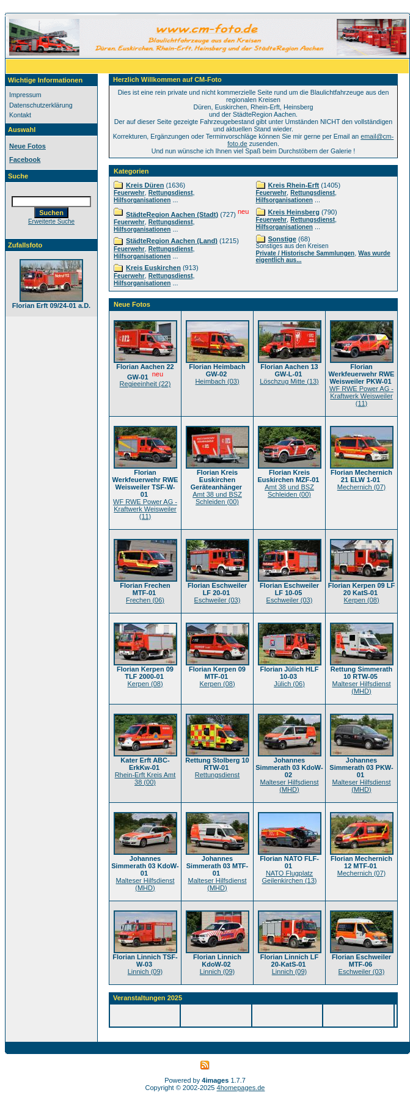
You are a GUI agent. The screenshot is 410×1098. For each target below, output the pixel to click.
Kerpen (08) (361, 600)
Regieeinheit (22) (145, 383)
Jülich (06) (289, 683)
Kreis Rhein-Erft (294, 185)
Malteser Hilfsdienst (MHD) (361, 687)
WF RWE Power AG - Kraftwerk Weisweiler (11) (361, 396)
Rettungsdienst (170, 192)
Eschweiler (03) (217, 600)
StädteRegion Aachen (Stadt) (172, 214)
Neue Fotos (27, 146)
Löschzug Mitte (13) (289, 381)
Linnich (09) (145, 971)
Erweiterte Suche (51, 221)
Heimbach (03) (217, 381)
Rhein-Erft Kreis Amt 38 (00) (145, 778)
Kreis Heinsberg (294, 212)
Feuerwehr (129, 192)
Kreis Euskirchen (153, 267)
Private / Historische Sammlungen (305, 253)
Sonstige (282, 239)
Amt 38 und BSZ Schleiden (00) (217, 498)
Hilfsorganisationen (142, 200)
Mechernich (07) (361, 487)
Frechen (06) (145, 600)
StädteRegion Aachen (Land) (172, 240)
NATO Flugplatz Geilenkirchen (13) (289, 876)
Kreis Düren (145, 185)
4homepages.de (241, 1087)
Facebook (24, 159)
